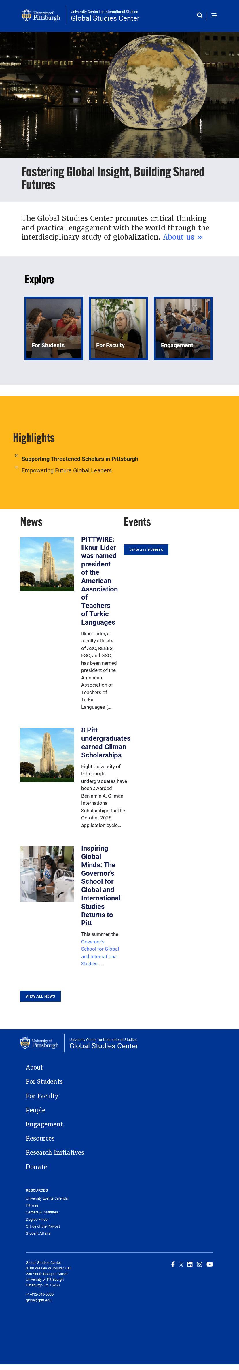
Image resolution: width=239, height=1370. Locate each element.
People (35, 1110)
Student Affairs (38, 1233)
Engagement (44, 1124)
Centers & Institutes (42, 1212)
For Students (44, 1082)
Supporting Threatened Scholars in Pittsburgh (80, 458)
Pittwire (32, 1205)
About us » (183, 237)
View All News (40, 996)
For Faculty (42, 1096)
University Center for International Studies (104, 11)
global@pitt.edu (38, 1300)
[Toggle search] (201, 16)
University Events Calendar (47, 1198)
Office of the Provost (43, 1226)
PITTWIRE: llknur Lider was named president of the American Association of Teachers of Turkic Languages (99, 580)
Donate (36, 1167)
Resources (40, 1138)
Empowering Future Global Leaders (67, 470)
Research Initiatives (55, 1152)
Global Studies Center (105, 18)
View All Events (146, 549)
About (34, 1067)
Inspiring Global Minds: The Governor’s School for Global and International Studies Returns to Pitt (100, 885)
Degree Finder (37, 1219)
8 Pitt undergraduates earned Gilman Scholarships (105, 742)
